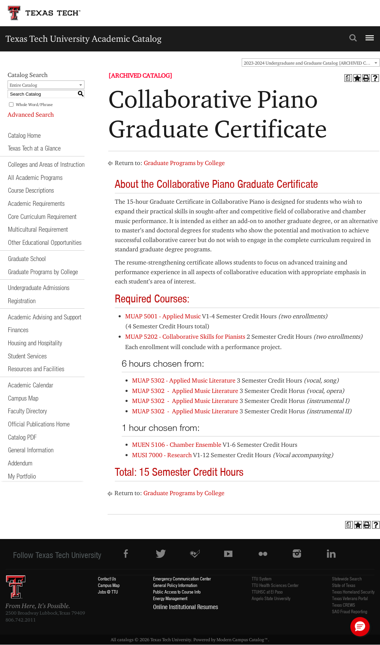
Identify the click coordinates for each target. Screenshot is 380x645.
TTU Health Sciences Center (275, 585)
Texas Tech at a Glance (34, 148)
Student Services (27, 356)
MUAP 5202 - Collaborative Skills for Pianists (185, 336)
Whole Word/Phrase (34, 104)
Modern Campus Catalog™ (242, 639)
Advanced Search (31, 114)
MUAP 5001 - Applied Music (163, 316)
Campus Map (23, 398)
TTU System (261, 578)
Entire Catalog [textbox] (23, 85)
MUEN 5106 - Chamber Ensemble (176, 445)
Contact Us (107, 578)
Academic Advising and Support (44, 317)
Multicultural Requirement (38, 229)
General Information (30, 450)
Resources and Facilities (36, 369)
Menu (369, 34)
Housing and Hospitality (35, 343)
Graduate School (27, 258)
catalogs (125, 639)
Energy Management (170, 598)
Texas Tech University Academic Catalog (84, 38)
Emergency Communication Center (182, 578)
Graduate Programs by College (43, 272)
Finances (18, 330)
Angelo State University (271, 598)
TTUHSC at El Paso (267, 592)
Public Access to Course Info (177, 592)
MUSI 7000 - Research (162, 455)
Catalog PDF (22, 437)
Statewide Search (347, 578)
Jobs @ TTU (108, 592)
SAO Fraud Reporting (349, 611)
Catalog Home (24, 135)
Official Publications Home (39, 424)
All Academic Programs (35, 177)
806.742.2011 (21, 620)
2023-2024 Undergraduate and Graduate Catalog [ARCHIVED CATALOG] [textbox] (311, 63)
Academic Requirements (36, 203)
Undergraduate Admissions (38, 287)
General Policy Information (175, 585)
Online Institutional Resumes (185, 606)
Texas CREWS (343, 605)
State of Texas (343, 585)
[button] (360, 626)
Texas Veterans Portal (350, 598)
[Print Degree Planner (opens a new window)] (348, 78)
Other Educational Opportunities (44, 242)
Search (353, 38)
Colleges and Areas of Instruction (46, 164)
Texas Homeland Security (353, 592)
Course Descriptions (31, 190)
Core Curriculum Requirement (42, 216)
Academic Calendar (30, 385)
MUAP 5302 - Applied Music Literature (184, 380)
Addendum (20, 463)
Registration (22, 301)
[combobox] (311, 62)
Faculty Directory (27, 411)
